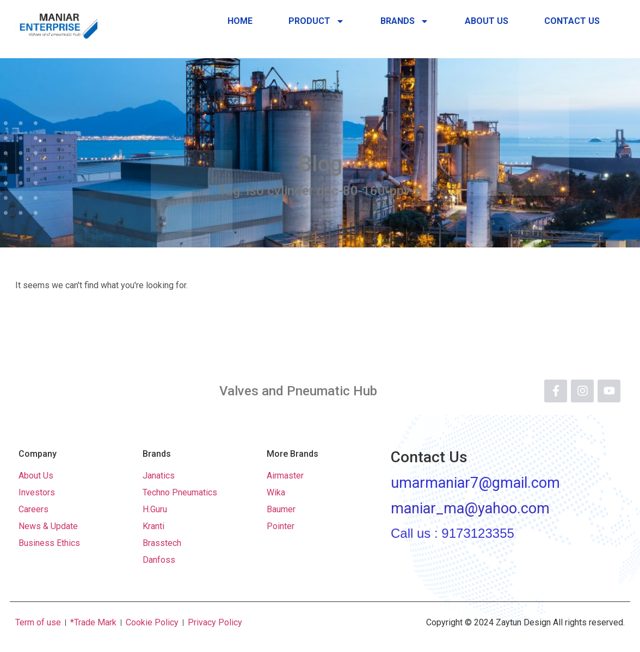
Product (316, 21)
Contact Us (572, 21)
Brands (404, 21)
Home (240, 21)
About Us (486, 21)
